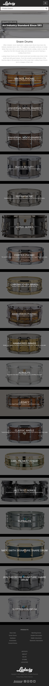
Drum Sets (13, 633)
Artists (24, 651)
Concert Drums (12, 643)
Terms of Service (28, 677)
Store (24, 659)
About (24, 654)
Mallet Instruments (36, 638)
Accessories (12, 640)
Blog (24, 657)
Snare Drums (13, 635)
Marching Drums (36, 633)
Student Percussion (36, 635)
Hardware (13, 638)
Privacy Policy (19, 677)
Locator (24, 662)
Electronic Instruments (36, 640)
